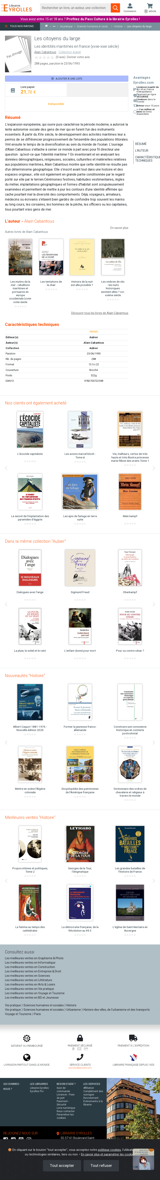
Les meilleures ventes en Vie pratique (29, 988)
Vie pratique (13, 1005)
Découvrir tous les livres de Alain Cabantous (99, 313)
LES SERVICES (91, 1084)
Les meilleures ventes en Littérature (28, 980)
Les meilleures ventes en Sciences (27, 975)
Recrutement (91, 1097)
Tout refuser (101, 1165)
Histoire (71, 1005)
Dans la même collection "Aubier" (35, 541)
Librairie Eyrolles (39, 1087)
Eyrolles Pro (37, 1091)
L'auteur (141, 150)
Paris (37, 1014)
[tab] (36, 89)
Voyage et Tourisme (18, 1014)
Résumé (141, 144)
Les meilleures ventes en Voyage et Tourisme (35, 993)
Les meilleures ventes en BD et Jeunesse (32, 997)
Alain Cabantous (45, 52)
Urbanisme (73, 1009)
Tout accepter (62, 1165)
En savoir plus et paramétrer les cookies (108, 1154)
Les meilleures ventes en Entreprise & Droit (33, 971)
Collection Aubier (70, 52)
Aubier (93, 348)
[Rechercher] (75, 7)
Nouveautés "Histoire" (25, 675)
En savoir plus (119, 228)
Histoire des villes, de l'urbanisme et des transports (117, 1009)
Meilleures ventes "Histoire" (30, 817)
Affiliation (88, 1087)
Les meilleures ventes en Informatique (30, 962)
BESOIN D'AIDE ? (66, 1084)
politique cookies (109, 1150)
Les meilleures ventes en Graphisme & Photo (34, 958)
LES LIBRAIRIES (39, 1084)
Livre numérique (66, 1107)
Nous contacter (66, 1111)
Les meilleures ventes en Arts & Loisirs (30, 984)
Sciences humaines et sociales (44, 1005)
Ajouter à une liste (66, 78)
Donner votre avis (78, 57)
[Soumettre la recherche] (115, 7)
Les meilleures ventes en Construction (30, 967)
